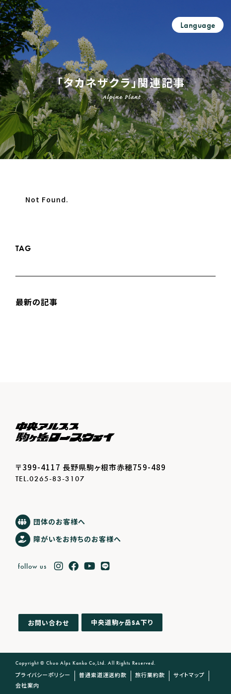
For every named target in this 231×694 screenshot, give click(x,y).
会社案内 (27, 685)
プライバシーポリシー (43, 675)
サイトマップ (189, 675)
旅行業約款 (150, 675)
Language (198, 25)
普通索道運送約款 (103, 675)
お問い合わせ (48, 622)
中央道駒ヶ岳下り (122, 622)
